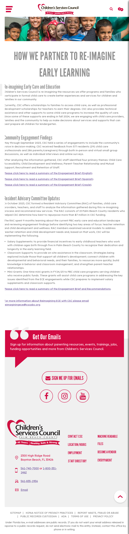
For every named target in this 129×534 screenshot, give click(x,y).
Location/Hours (77, 444)
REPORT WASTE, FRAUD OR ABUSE (98, 513)
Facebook (46, 396)
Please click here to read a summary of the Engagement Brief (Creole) (47, 184)
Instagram (64, 396)
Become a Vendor (107, 452)
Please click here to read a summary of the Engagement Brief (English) (48, 173)
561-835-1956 (29, 481)
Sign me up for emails (67, 378)
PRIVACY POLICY (103, 516)
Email (24, 490)
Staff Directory (77, 461)
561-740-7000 (30, 468)
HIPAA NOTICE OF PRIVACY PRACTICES (49, 513)
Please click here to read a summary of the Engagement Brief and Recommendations (57, 288)
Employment (75, 453)
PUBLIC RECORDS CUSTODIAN (38, 516)
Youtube (82, 396)
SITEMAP (15, 513)
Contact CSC (75, 436)
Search (112, 11)
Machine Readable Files (108, 440)
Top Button (120, 496)
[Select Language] (121, 9)
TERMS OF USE (80, 516)
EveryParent (105, 460)
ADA (64, 516)
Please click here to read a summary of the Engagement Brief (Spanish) (48, 179)
